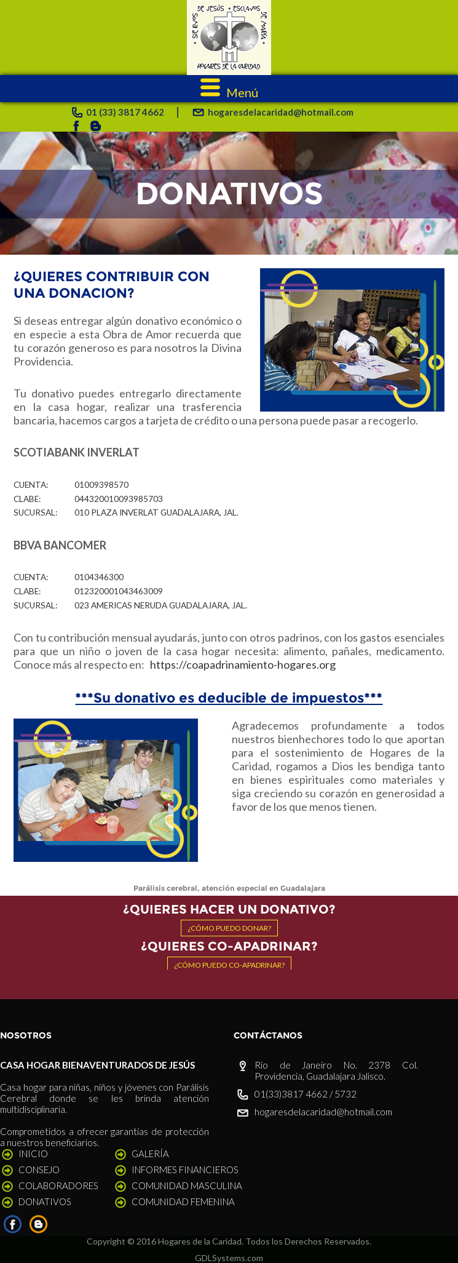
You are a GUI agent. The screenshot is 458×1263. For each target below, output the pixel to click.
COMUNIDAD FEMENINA (183, 1201)
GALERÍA (150, 1153)
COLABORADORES (58, 1185)
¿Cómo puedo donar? (229, 928)
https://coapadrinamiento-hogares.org (243, 664)
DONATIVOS (44, 1201)
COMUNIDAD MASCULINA (187, 1185)
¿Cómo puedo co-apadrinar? (229, 965)
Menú (229, 92)
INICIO (33, 1153)
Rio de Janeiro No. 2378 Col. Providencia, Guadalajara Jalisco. (336, 1070)
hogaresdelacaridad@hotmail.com (323, 1111)
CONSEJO (39, 1169)
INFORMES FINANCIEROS (185, 1169)
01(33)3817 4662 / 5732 (306, 1093)
